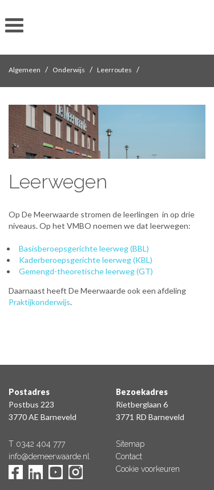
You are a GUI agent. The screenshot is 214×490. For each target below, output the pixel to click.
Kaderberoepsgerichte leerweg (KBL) (85, 260)
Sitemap (130, 443)
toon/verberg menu (14, 25)
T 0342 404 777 (37, 443)
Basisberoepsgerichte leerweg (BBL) (84, 248)
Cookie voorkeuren (148, 468)
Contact (129, 456)
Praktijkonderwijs (39, 302)
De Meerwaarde (107, 29)
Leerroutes (114, 69)
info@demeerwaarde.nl (49, 456)
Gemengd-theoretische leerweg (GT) (86, 271)
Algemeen (25, 69)
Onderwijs (69, 69)
